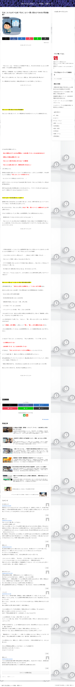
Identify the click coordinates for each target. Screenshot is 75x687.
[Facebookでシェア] (14, 38)
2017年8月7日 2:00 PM (6, 505)
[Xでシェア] (6, 38)
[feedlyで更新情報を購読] (24, 415)
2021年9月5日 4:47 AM (6, 593)
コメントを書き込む (26, 672)
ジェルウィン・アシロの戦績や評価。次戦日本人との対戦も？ (63, 106)
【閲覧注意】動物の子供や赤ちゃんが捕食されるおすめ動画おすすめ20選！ (63, 88)
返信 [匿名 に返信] (47, 541)
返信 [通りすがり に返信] (47, 588)
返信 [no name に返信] (47, 515)
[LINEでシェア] (37, 38)
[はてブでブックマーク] (21, 38)
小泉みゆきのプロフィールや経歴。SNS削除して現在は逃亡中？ (63, 92)
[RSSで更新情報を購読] (27, 415)
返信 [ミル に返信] (47, 653)
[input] (63, 78)
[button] (45, 38)
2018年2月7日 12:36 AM (7, 520)
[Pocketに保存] (29, 38)
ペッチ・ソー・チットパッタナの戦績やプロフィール (63, 101)
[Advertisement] (25, 56)
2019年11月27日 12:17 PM (7, 573)
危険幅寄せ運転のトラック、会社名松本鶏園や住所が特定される (63, 97)
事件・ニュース (6, 399)
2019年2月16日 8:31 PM (7, 546)
